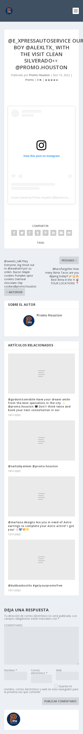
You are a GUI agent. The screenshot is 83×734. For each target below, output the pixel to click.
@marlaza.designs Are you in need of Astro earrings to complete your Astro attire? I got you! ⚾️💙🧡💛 (41, 525)
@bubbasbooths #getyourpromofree (35, 585)
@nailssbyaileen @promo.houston (33, 466)
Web (59, 670)
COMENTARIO (13, 625)
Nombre (10, 670)
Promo (29, 80)
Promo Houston (39, 75)
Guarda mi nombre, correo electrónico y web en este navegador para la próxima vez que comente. (41, 689)
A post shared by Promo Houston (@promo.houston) (43, 197)
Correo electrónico (39, 671)
